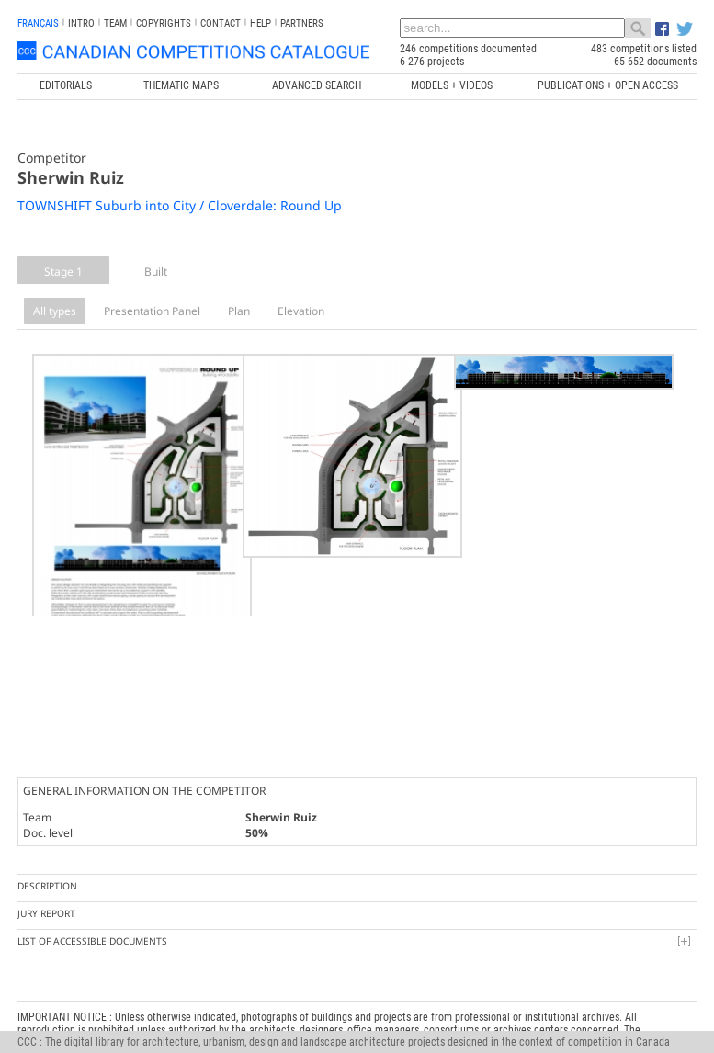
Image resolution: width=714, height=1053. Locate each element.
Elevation (301, 311)
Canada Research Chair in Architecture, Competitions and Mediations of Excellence (290, 996)
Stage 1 (63, 271)
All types (54, 311)
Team (115, 23)
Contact (220, 23)
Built (155, 271)
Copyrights (163, 23)
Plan (239, 311)
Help (260, 23)
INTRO (81, 23)
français (38, 23)
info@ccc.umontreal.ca (69, 1021)
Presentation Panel (152, 311)
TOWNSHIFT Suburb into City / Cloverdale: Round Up (179, 205)
